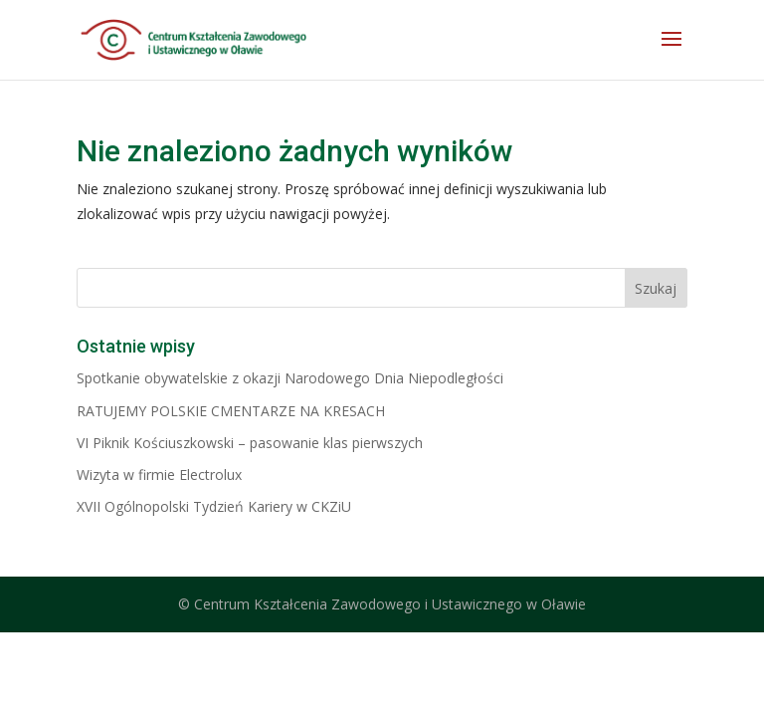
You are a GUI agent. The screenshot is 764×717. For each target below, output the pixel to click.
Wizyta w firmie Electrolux (159, 474)
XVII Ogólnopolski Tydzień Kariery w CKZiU (214, 506)
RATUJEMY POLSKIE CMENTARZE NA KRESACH (231, 410)
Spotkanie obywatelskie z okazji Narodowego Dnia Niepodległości (290, 377)
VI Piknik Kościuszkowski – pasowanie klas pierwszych (250, 442)
